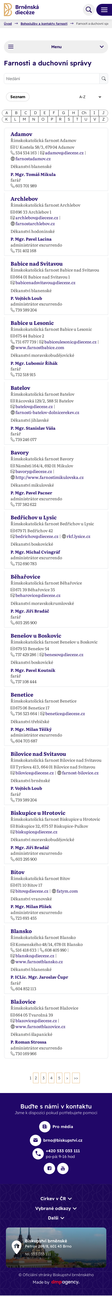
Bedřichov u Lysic (34, 517)
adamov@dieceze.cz (64, 153)
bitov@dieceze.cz (31, 891)
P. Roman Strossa (28, 1042)
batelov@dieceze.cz (34, 406)
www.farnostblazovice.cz (40, 1026)
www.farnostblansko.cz (39, 961)
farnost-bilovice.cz (80, 772)
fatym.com (67, 891)
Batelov (20, 387)
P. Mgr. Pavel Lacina (31, 239)
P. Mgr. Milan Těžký (31, 729)
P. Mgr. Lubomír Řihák (34, 363)
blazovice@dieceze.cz (36, 1020)
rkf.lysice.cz (78, 536)
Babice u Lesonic (32, 322)
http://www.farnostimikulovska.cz (49, 477)
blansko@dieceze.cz (34, 955)
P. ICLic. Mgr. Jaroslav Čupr (39, 977)
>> (76, 1077)
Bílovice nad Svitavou (38, 753)
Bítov (17, 872)
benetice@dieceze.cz (65, 713)
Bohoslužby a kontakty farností (44, 24)
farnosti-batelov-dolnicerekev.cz (47, 412)
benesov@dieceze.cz (64, 654)
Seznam (17, 96)
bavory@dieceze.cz (33, 471)
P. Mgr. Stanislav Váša (33, 428)
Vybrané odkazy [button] (53, 1208)
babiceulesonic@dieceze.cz (70, 341)
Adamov (21, 134)
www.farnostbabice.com (39, 347)
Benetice (22, 694)
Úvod (8, 24)
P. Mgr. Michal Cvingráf (35, 552)
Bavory (20, 452)
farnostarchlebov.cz (35, 223)
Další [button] (53, 1218)
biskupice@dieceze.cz (36, 831)
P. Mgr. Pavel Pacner (31, 492)
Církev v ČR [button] (53, 1198)
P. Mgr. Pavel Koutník (33, 670)
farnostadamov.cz (33, 158)
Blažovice (23, 1001)
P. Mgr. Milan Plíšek (31, 906)
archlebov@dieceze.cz (36, 217)
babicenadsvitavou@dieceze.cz (45, 282)
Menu (56, 46)
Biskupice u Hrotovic (38, 812)
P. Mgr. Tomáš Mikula (33, 174)
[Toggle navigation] (102, 10)
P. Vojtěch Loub (26, 298)
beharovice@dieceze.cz (38, 595)
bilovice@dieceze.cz (34, 772)
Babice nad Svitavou (37, 263)
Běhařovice (25, 576)
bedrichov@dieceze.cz (36, 536)
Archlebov (24, 198)
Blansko (21, 931)
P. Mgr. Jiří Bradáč (30, 611)
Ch (84, 112)
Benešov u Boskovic (36, 635)
